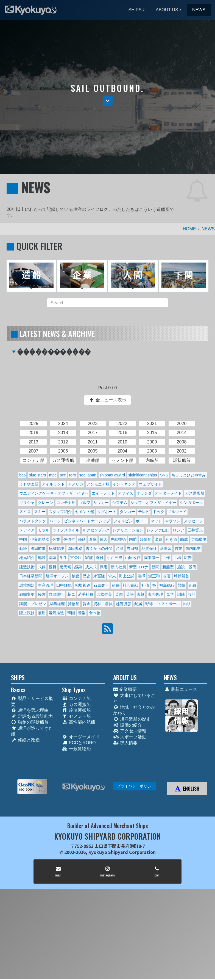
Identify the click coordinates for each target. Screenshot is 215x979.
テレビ (144, 511)
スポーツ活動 (129, 737)
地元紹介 (27, 557)
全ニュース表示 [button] (107, 400)
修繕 (82, 539)
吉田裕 (132, 548)
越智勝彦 (123, 604)
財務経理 (57, 604)
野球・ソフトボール (162, 604)
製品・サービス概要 (32, 701)
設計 (192, 594)
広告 (188, 557)
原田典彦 (75, 548)
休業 (56, 539)
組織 (192, 585)
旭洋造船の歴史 (132, 719)
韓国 (71, 613)
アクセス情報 (129, 731)
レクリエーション (128, 530)
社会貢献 (130, 585)
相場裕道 (82, 585)
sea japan (87, 475)
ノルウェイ (177, 511)
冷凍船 (146, 539)
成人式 (91, 567)
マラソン (172, 521)
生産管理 (45, 585)
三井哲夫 (195, 530)
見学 (170, 594)
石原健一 (101, 585)
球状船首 (181, 576)
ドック (158, 511)
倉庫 (93, 539)
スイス (25, 511)
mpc (53, 475)
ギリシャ (27, 502)
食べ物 (94, 613)
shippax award (112, 475)
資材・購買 (103, 604)
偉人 (103, 539)
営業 (178, 548)
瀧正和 (154, 576)
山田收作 (133, 557)
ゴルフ (84, 502)
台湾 (120, 548)
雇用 (42, 613)
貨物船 (73, 604)
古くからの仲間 (99, 548)
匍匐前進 (38, 548)
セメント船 (84, 511)
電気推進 (56, 613)
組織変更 (27, 594)
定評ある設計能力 (32, 716)
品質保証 (149, 548)
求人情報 (125, 742)
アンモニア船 (98, 484)
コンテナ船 (66, 502)
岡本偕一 (151, 557)
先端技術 (118, 539)
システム (119, 502)
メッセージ (193, 521)
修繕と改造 (25, 740)
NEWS (198, 9)
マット (156, 521)
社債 (145, 585)
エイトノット (103, 493)
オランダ (144, 493)
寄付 (100, 557)
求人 (112, 576)
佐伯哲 (69, 539)
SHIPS (135, 9)
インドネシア (124, 484)
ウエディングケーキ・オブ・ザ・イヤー (53, 493)
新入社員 (118, 567)
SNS (164, 475)
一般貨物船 (76, 748)
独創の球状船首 (30, 722)
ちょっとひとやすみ (188, 475)
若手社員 (85, 594)
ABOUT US (167, 9)
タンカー (127, 511)
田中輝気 (64, 585)
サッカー (101, 502)
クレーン (45, 502)
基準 (52, 557)
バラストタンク (32, 521)
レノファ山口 (158, 530)
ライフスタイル (65, 530)
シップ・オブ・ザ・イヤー (153, 502)
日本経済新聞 (30, 576)
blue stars (37, 475)
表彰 (140, 594)
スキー (40, 511)
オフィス (125, 493)
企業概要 (125, 689)
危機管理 (56, 548)
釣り (187, 604)
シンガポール (191, 502)
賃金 (86, 604)
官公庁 (76, 557)
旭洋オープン (57, 576)
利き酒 (171, 539)
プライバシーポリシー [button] (136, 786)
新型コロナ (138, 567)
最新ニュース (180, 689)
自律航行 (56, 594)
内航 (133, 539)
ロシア (178, 530)
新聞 (155, 567)
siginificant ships (142, 475)
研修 (116, 585)
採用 (103, 567)
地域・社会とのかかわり (134, 710)
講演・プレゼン (32, 604)
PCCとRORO (79, 742)
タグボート (106, 511)
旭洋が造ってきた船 (32, 731)
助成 (184, 539)
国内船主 (193, 548)
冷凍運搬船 (76, 710)
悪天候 (65, 567)
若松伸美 (104, 594)
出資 (158, 539)
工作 (166, 557)
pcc (63, 475)
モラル (43, 530)
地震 (42, 557)
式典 (42, 567)
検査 (75, 576)
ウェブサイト (150, 484)
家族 (89, 557)
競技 (181, 585)
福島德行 (167, 585)
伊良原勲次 (39, 539)
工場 (177, 557)
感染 (78, 567)
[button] (108, 101)
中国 (23, 539)
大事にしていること (134, 698)
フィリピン (123, 521)
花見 (71, 594)
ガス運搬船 (194, 493)
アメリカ (75, 484)
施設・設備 (186, 567)
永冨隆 (99, 576)
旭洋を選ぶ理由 (30, 710)
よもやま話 (28, 484)
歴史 (86, 576)
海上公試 (126, 576)
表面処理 (155, 594)
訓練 (181, 594)
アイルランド (53, 484)
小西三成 (114, 557)
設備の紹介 (127, 725)
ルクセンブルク (96, 530)
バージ (55, 521)
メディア (27, 530)
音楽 (82, 613)
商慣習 (165, 548)
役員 (52, 567)
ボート (141, 521)
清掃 (141, 576)
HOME (189, 229)
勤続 (23, 548)
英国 (119, 594)
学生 (63, 557)
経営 (42, 594)
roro (72, 475)
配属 (138, 604)
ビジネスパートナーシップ (87, 521)
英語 (130, 594)
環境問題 (27, 585)
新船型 (168, 567)
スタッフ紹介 (60, 511)
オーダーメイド (168, 493)
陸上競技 (27, 613)
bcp (22, 475)
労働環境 (198, 539)
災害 (167, 576)
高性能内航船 (78, 722)
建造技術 (27, 567)
